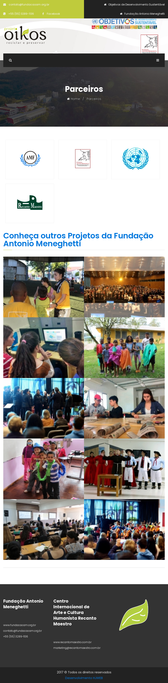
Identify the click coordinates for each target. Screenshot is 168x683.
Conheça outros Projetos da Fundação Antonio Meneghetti (78, 239)
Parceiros (94, 99)
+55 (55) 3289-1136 (18, 14)
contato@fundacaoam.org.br (26, 4)
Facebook (51, 14)
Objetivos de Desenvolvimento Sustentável (134, 4)
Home (73, 99)
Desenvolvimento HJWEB (84, 678)
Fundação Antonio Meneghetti (142, 14)
